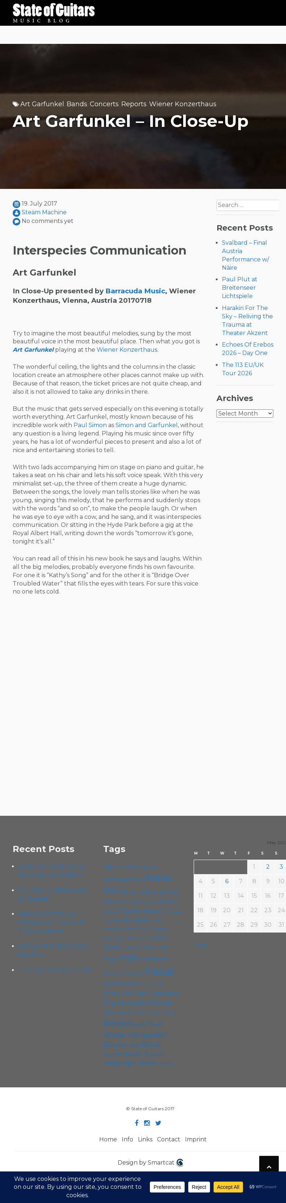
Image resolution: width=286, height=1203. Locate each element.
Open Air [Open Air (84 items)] (117, 992)
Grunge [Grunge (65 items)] (113, 938)
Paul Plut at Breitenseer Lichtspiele (239, 287)
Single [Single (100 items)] (113, 1044)
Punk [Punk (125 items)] (161, 1003)
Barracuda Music (135, 291)
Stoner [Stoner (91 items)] (151, 1044)
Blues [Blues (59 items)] (110, 902)
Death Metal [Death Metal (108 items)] (140, 911)
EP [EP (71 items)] (143, 920)
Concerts (104, 104)
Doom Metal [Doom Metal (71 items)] (120, 920)
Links (145, 1139)
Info (127, 1139)
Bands (77, 104)
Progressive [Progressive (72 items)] (162, 992)
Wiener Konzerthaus (182, 104)
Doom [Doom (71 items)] (172, 911)
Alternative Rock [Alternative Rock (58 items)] (122, 879)
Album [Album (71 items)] (112, 866)
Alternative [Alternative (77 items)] (139, 866)
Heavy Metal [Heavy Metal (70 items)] (138, 947)
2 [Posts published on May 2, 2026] (268, 866)
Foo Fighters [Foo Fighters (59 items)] (153, 928)
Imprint (196, 1139)
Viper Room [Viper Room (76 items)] (139, 1063)
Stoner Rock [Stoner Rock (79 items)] (121, 1054)
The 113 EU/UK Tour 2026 (54, 970)
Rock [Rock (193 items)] (115, 1023)
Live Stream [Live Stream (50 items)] (131, 973)
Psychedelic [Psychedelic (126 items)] (126, 1003)
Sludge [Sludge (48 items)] (132, 1045)
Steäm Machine (44, 212)
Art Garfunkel (42, 104)
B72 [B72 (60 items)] (134, 892)
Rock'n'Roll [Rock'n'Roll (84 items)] (145, 1024)
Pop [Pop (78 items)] (138, 992)
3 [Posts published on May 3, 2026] (281, 866)
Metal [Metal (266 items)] (160, 971)
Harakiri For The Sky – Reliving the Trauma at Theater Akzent (51, 922)
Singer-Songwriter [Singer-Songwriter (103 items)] (135, 1034)
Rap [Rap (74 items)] (109, 1012)
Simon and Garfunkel (146, 425)
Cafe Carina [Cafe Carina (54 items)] (142, 902)
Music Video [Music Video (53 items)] (152, 984)
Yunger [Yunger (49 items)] (165, 1063)
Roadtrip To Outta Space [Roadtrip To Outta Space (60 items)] (146, 1012)
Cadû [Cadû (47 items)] (123, 902)
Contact (168, 1139)
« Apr (201, 945)
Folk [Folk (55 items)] (132, 928)
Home (108, 1139)
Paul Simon (90, 425)
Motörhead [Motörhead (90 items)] (121, 983)
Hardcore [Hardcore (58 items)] (136, 938)
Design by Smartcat (150, 1163)
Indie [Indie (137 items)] (128, 958)
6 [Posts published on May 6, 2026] (226, 881)
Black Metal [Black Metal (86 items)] (158, 892)
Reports (134, 104)
